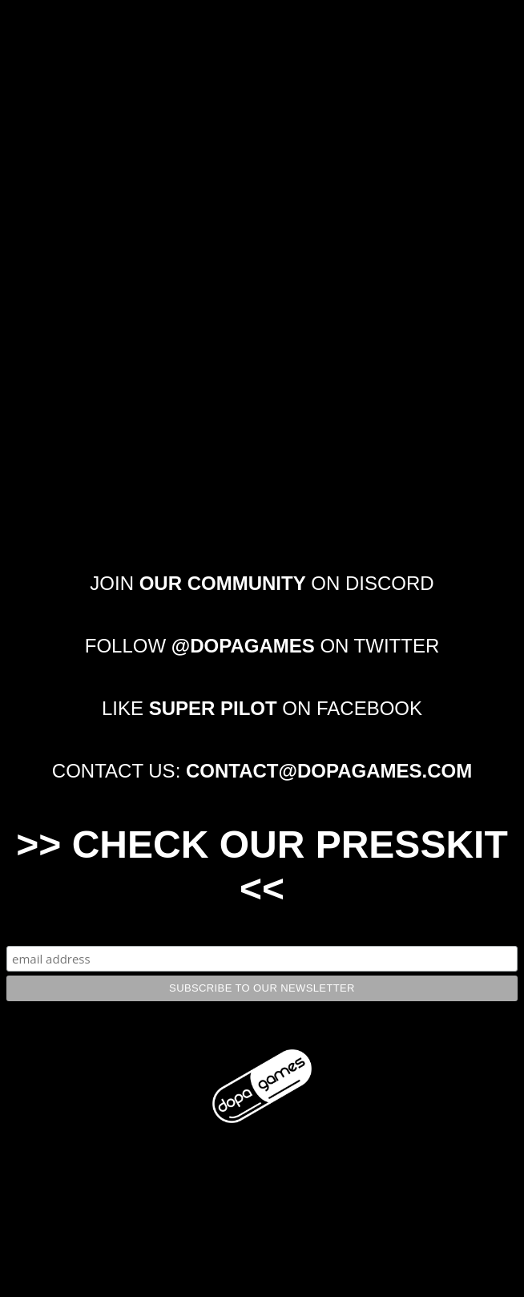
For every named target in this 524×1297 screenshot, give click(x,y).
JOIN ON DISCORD (261, 583)
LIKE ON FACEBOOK (262, 708)
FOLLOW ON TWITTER (262, 646)
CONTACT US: (262, 771)
